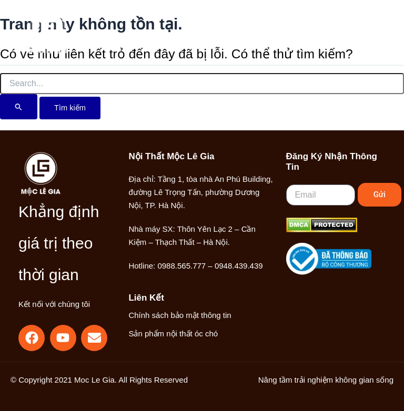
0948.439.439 (239, 265)
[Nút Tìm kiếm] (18, 106)
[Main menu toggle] (364, 32)
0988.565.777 (181, 265)
